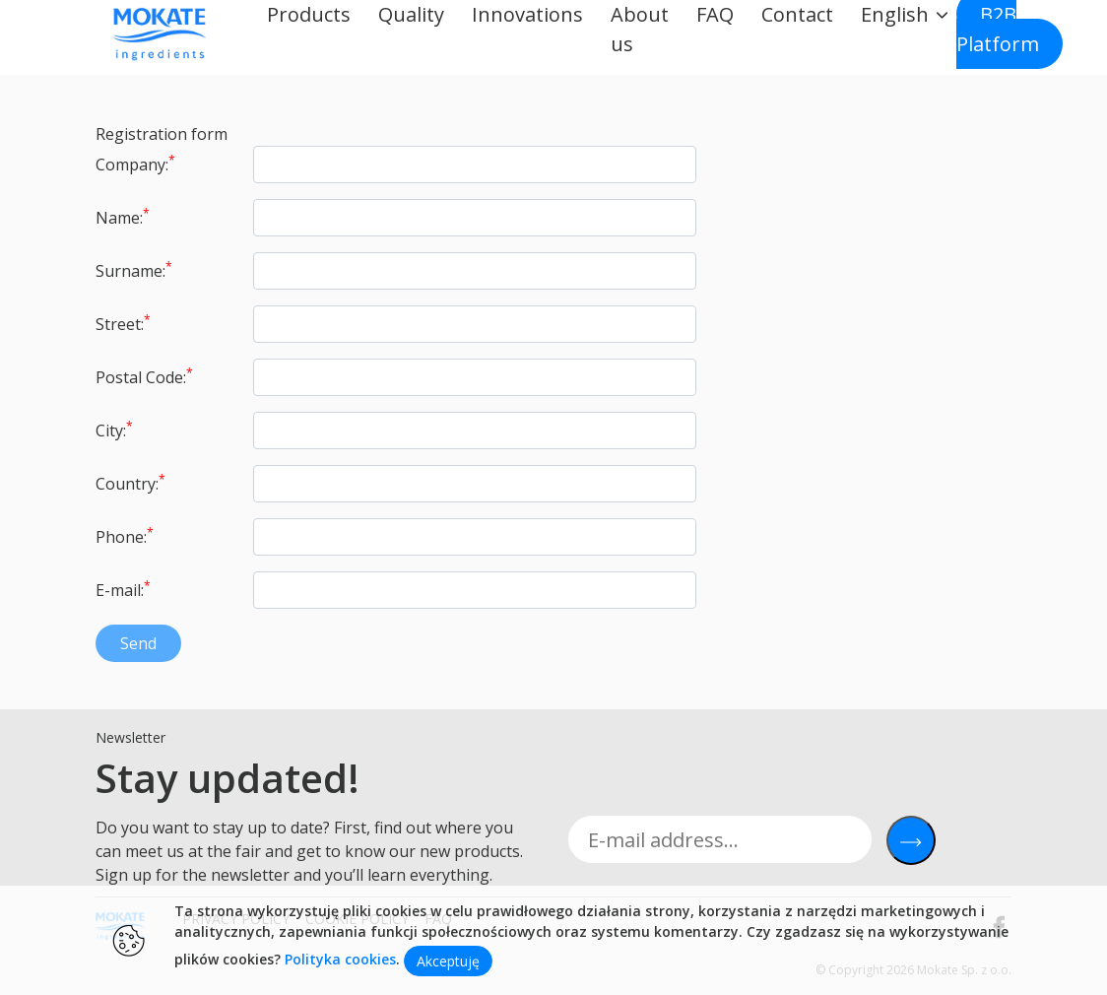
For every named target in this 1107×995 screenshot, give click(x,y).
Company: (135, 163)
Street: (123, 323)
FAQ (715, 14)
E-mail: (123, 589)
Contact (797, 14)
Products (309, 14)
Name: (123, 217)
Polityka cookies (340, 959)
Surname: (134, 270)
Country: (130, 483)
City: (114, 429)
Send (138, 643)
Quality (411, 14)
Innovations (527, 14)
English (895, 14)
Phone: (125, 536)
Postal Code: (144, 376)
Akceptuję (448, 961)
